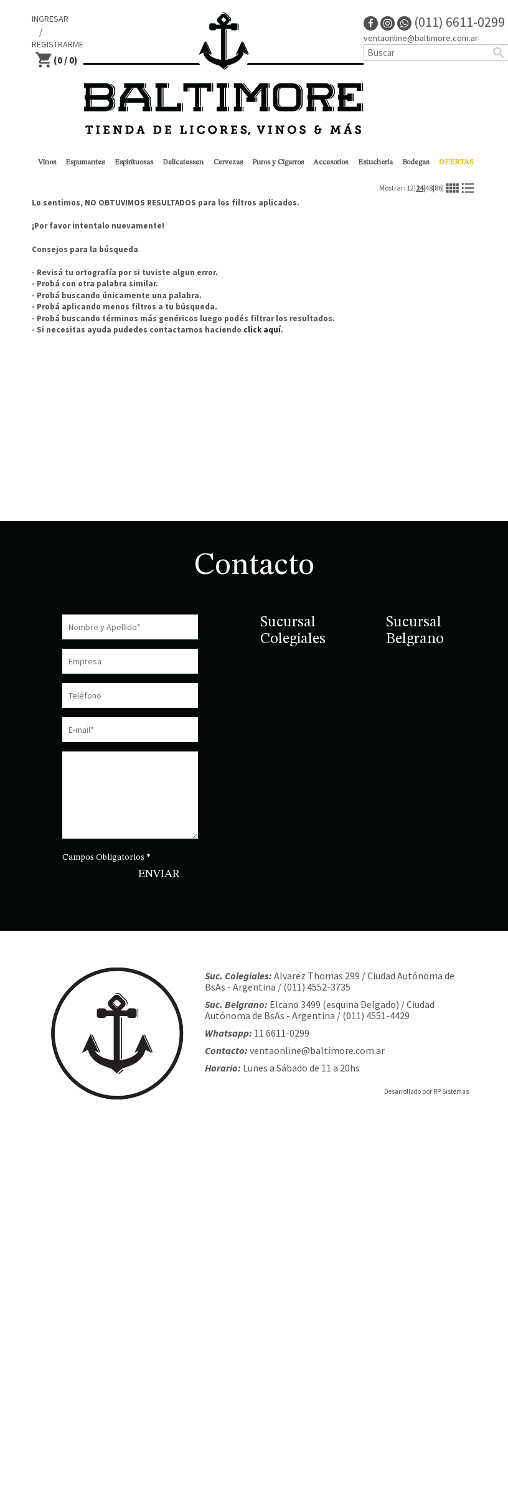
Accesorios (330, 162)
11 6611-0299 (281, 1033)
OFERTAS (456, 162)
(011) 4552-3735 (316, 987)
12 (410, 187)
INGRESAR (50, 18)
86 (438, 187)
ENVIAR (159, 874)
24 (419, 187)
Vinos (47, 162)
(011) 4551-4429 (376, 1015)
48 (429, 187)
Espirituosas (134, 162)
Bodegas (415, 162)
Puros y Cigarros (278, 162)
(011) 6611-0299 (451, 22)
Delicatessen (183, 162)
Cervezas (228, 162)
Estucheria (375, 162)
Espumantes (85, 162)
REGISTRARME (57, 44)
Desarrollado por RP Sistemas (426, 1091)
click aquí (262, 329)
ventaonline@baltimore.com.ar (317, 1050)
